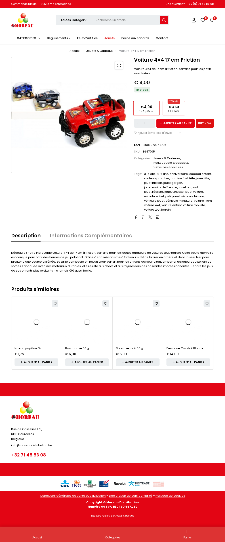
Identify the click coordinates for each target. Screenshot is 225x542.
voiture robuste (194, 205)
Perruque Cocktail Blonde (185, 348)
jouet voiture (194, 192)
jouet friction (153, 183)
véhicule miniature (179, 201)
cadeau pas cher (156, 178)
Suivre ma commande (56, 4)
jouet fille (202, 178)
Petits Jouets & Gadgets (171, 163)
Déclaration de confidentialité (130, 496)
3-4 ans (150, 174)
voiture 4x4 (152, 205)
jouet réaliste (153, 192)
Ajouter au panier (177, 123)
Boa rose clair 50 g (129, 348)
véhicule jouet (154, 201)
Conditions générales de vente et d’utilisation (73, 496)
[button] (119, 65)
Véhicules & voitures (168, 167)
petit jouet (172, 196)
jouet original (188, 187)
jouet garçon (172, 183)
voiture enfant (172, 205)
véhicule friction (192, 196)
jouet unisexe (174, 192)
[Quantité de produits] (144, 123)
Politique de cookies (170, 496)
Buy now (204, 123)
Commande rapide (23, 4)
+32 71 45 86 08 (28, 455)
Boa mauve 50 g (77, 348)
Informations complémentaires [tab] (91, 236)
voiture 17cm (203, 201)
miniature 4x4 (154, 196)
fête (192, 178)
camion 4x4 (179, 178)
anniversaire (179, 174)
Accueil (74, 51)
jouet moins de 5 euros (160, 187)
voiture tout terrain (157, 209)
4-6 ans (162, 174)
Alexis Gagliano (125, 515)
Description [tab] (26, 236)
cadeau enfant (200, 174)
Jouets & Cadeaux (99, 51)
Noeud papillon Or (28, 348)
